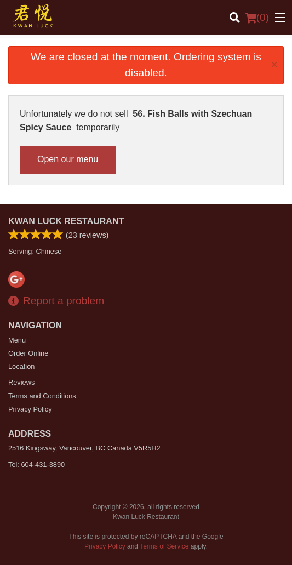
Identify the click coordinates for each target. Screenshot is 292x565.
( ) (257, 17)
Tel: (36, 464)
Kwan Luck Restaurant (66, 221)
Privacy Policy (30, 409)
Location (21, 366)
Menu (17, 340)
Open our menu (67, 159)
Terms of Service (164, 546)
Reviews (21, 382)
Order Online (28, 353)
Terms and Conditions (42, 396)
